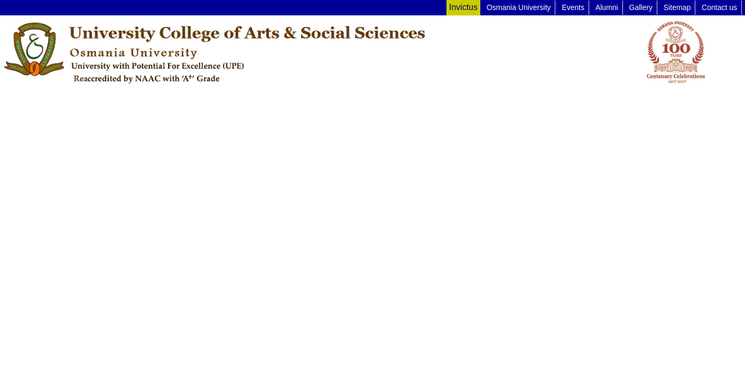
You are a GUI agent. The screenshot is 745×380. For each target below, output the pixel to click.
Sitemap (677, 7)
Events (573, 7)
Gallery (641, 7)
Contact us (719, 7)
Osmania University (519, 7)
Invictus (463, 7)
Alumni (606, 7)
